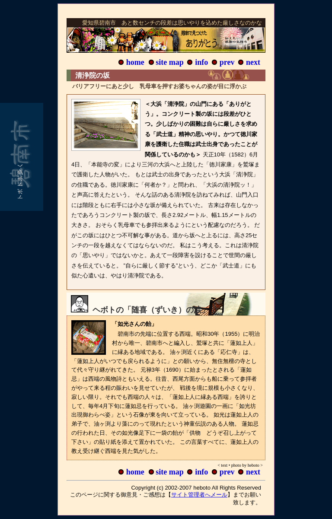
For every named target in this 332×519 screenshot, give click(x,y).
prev (227, 62)
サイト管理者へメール (199, 494)
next (253, 62)
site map (170, 62)
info (201, 62)
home (135, 62)
